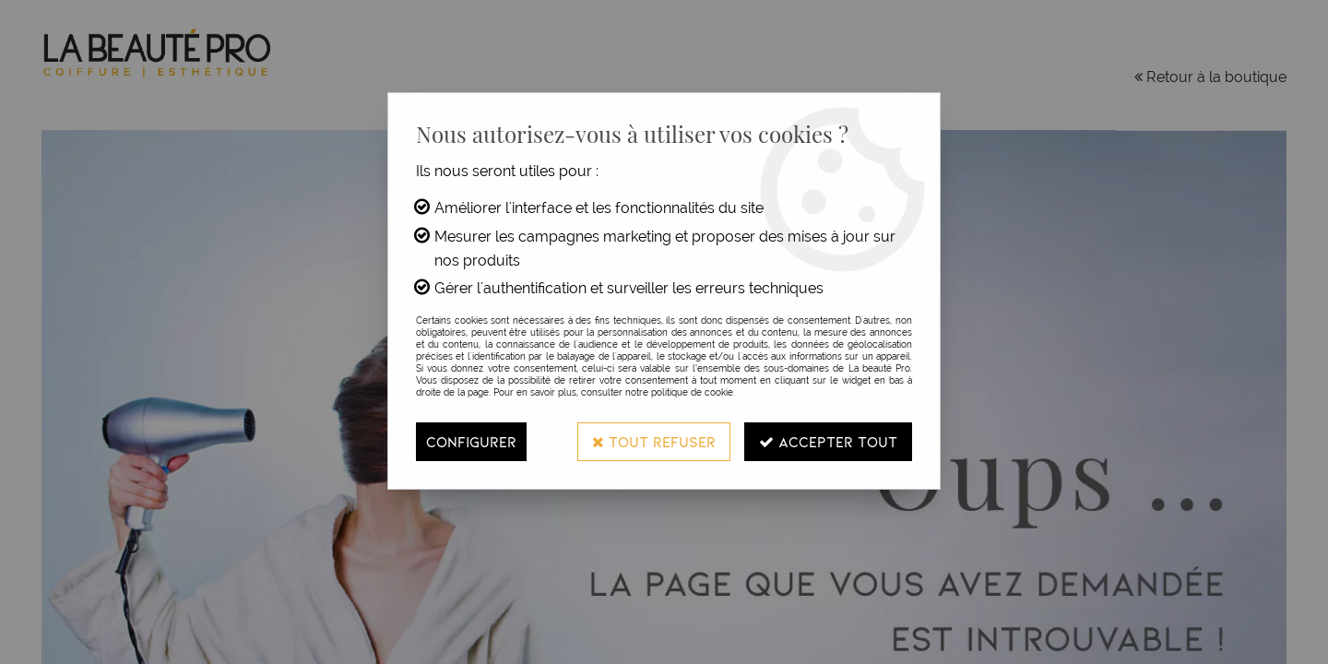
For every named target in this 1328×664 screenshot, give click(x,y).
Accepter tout (828, 441)
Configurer (471, 441)
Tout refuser (654, 441)
